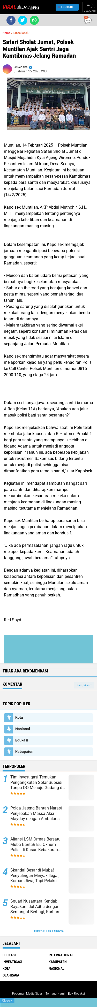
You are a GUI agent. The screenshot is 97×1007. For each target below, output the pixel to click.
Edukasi (21, 740)
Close (7, 1000)
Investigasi (12, 962)
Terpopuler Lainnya (49, 931)
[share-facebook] (11, 20)
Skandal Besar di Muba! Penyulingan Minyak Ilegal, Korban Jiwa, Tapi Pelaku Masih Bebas (34, 876)
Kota (19, 717)
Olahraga (11, 975)
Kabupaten (24, 751)
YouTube (65, 7)
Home (6, 33)
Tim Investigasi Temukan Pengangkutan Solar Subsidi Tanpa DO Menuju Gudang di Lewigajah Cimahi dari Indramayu (36, 783)
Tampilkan (84, 685)
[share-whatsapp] (34, 20)
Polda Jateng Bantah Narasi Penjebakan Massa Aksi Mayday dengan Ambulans (36, 813)
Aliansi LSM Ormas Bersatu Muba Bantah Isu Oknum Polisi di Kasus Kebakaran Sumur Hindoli (35, 845)
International (61, 955)
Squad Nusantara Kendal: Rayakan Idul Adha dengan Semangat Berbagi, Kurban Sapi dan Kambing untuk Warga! (34, 907)
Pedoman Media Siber (27, 993)
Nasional (22, 729)
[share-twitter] (22, 20)
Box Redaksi (76, 993)
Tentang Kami (55, 993)
